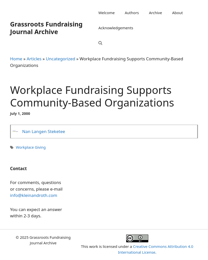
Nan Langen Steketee (43, 131)
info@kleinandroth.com (33, 195)
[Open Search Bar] (100, 42)
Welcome (106, 12)
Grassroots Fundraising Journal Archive (46, 28)
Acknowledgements (115, 27)
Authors (132, 12)
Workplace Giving (31, 147)
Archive (155, 12)
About (177, 12)
